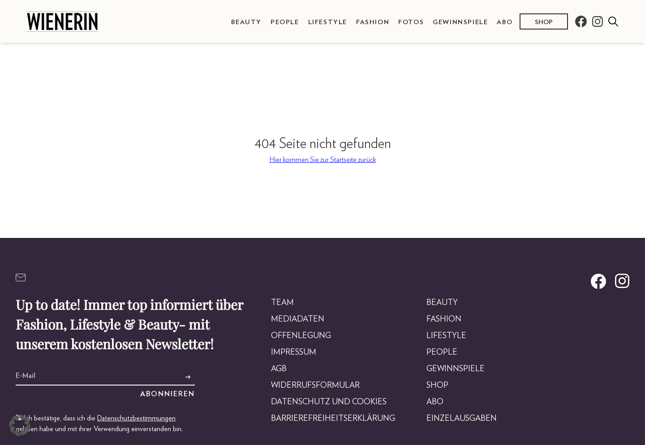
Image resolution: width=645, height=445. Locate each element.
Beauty (246, 22)
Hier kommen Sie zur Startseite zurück (323, 159)
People (285, 22)
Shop (544, 22)
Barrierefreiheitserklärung (333, 419)
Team (282, 303)
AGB (279, 369)
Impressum (293, 352)
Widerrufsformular (315, 385)
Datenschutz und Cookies (329, 402)
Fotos (411, 22)
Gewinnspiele (460, 22)
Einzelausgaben (461, 419)
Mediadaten (297, 319)
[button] (19, 425)
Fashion (372, 22)
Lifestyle (327, 22)
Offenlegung (301, 336)
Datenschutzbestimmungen (136, 418)
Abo (504, 22)
